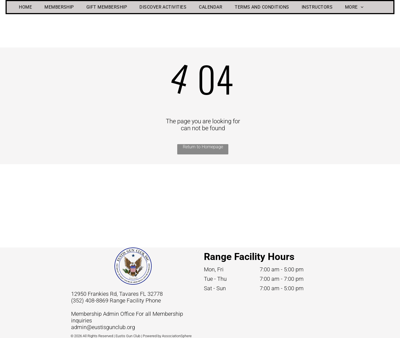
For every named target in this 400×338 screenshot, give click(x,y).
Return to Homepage (203, 146)
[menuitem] (27, 7)
